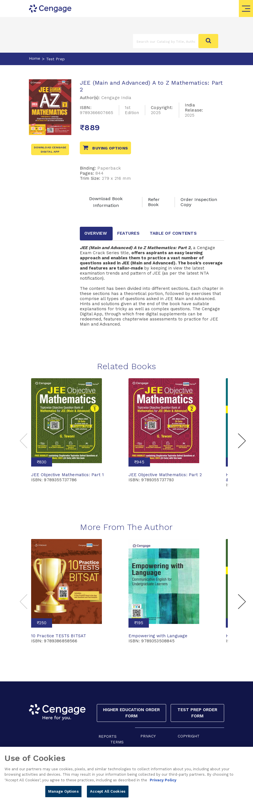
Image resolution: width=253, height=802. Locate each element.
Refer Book (154, 202)
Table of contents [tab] (173, 233)
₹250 (41, 622)
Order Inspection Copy (199, 202)
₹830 (41, 462)
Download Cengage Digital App (50, 149)
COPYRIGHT (189, 736)
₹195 (138, 622)
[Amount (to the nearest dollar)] (166, 41)
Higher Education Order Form (131, 713)
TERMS (117, 742)
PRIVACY (148, 736)
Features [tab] (128, 233)
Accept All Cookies (107, 795)
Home (34, 58)
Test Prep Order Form (197, 713)
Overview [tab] (95, 233)
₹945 (139, 462)
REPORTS (107, 736)
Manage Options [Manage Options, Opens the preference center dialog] (63, 795)
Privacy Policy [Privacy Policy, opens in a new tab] (163, 783)
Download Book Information (106, 202)
